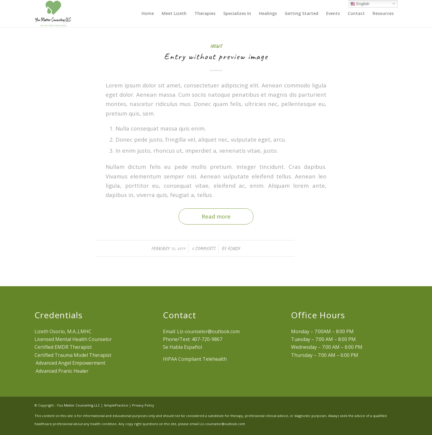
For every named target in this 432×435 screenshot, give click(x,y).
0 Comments (203, 248)
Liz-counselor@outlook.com (222, 424)
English (359, 3)
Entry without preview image (216, 56)
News (216, 46)
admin (233, 248)
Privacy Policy (143, 405)
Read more (216, 216)
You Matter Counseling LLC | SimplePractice (92, 405)
